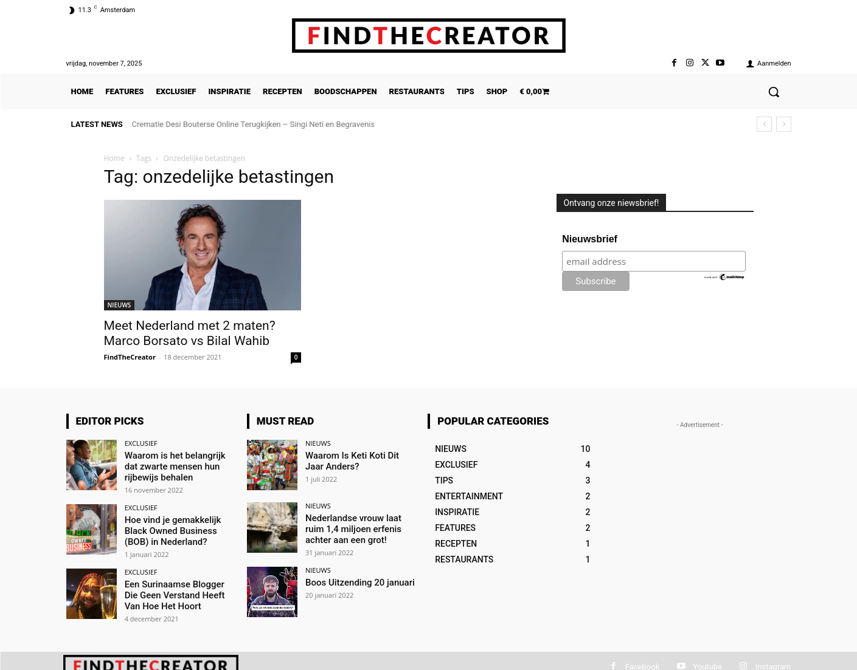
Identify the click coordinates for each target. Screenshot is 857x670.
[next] (783, 124)
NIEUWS (119, 305)
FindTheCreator (130, 356)
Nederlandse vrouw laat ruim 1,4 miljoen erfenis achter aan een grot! (359, 528)
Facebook (642, 663)
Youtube (707, 663)
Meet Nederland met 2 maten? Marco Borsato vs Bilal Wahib (190, 333)
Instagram (773, 663)
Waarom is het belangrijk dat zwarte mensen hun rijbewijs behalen (179, 465)
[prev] (764, 124)
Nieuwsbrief (589, 239)
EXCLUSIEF (141, 443)
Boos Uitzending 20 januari (356, 580)
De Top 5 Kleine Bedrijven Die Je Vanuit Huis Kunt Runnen (232, 124)
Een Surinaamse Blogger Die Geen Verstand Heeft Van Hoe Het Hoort (178, 590)
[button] (773, 91)
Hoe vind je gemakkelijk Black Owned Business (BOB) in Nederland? (170, 528)
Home (114, 158)
